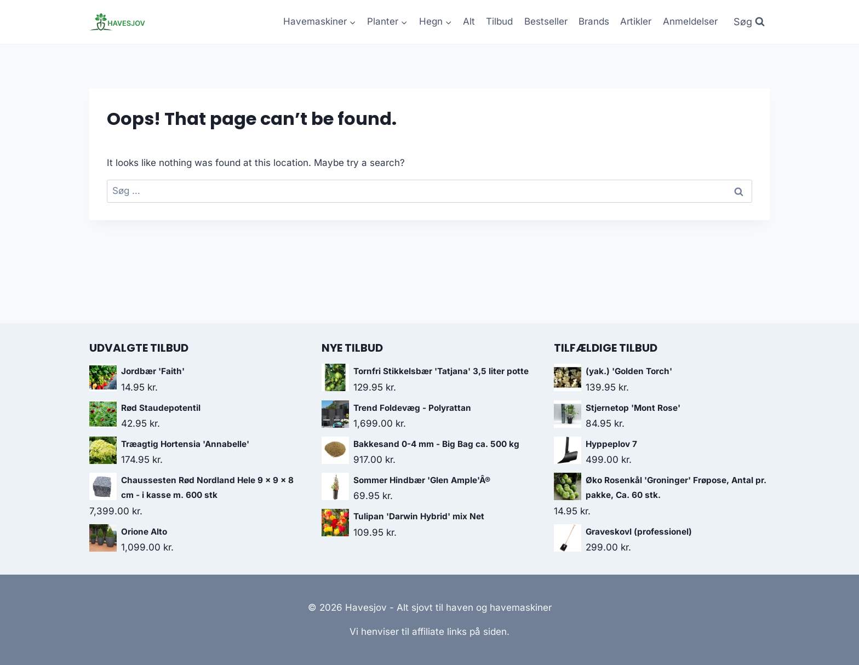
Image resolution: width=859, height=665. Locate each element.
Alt (469, 21)
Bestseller (546, 21)
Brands (594, 21)
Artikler (635, 21)
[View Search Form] (749, 22)
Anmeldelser (690, 21)
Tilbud (499, 21)
